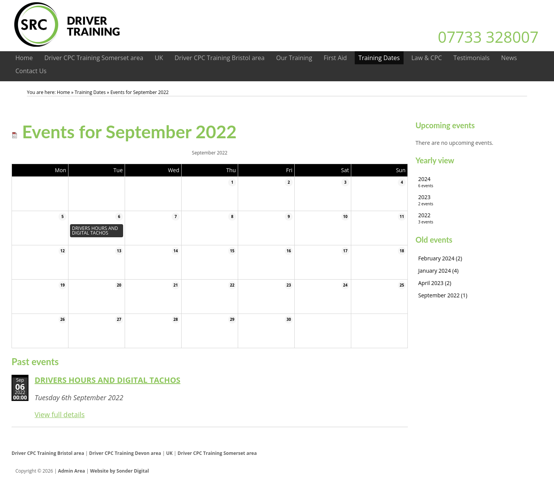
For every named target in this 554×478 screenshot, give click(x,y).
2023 (479, 200)
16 (289, 250)
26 (62, 319)
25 (402, 285)
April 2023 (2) (434, 283)
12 (62, 250)
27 (119, 319)
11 (402, 216)
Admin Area (71, 471)
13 (119, 250)
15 (232, 250)
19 (62, 285)
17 (345, 250)
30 (289, 319)
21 (176, 285)
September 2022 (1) (442, 295)
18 (402, 250)
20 (119, 285)
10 (345, 216)
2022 (479, 218)
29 (232, 319)
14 (176, 250)
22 (232, 285)
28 (176, 319)
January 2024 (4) (438, 270)
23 (289, 285)
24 (345, 285)
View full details (60, 414)
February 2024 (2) (440, 258)
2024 (479, 182)
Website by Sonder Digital (119, 471)
